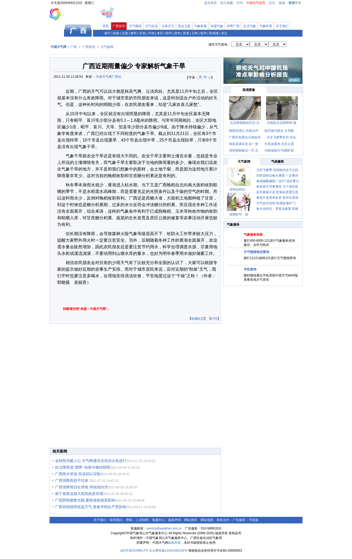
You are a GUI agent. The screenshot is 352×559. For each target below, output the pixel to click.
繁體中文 (295, 3)
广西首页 (119, 26)
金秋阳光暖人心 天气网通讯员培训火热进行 (90, 461)
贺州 (177, 33)
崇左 (224, 33)
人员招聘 (142, 520)
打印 (240, 3)
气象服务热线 (253, 234)
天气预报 (135, 26)
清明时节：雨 (238, 214)
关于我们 (282, 26)
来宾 (160, 33)
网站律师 (190, 520)
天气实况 (151, 26)
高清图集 (248, 90)
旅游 (282, 3)
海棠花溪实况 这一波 (243, 144)
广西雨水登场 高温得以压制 (77, 474)
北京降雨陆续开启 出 (244, 123)
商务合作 (223, 520)
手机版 (253, 520)
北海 (125, 33)
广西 (73, 47)
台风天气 (168, 26)
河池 (151, 33)
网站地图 (207, 520)
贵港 (186, 33)
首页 (105, 26)
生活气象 (249, 26)
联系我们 (116, 520)
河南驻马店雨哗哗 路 (281, 123)
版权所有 (174, 543)
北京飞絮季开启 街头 (281, 137)
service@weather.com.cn (164, 528)
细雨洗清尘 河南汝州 (243, 131)
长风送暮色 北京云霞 (279, 144)
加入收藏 (226, 3)
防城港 (214, 33)
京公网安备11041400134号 (168, 550)
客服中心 (158, 520)
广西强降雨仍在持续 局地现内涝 (81, 487)
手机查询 (250, 269)
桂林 (116, 33)
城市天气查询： (219, 44)
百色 (142, 33)
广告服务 (239, 520)
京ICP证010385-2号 (134, 550)
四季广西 (233, 26)
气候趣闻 (277, 161)
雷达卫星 (184, 26)
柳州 (133, 33)
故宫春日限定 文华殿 (279, 131)
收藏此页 (197, 318)
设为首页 (210, 3)
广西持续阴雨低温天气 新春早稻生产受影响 (90, 507)
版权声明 (174, 520)
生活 (272, 3)
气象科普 (266, 26)
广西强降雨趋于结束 (72, 480)
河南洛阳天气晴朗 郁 (279, 150)
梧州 (168, 33)
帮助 (129, 520)
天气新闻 (107, 47)
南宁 (107, 33)
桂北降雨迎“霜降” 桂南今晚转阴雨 (82, 467)
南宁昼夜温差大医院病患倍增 (79, 494)
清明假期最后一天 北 (243, 150)
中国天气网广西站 (108, 77)
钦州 (203, 33)
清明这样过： (238, 189)
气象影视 (200, 26)
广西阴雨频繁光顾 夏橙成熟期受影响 (85, 500)
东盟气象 (217, 26)
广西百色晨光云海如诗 (245, 137)
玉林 (195, 33)
